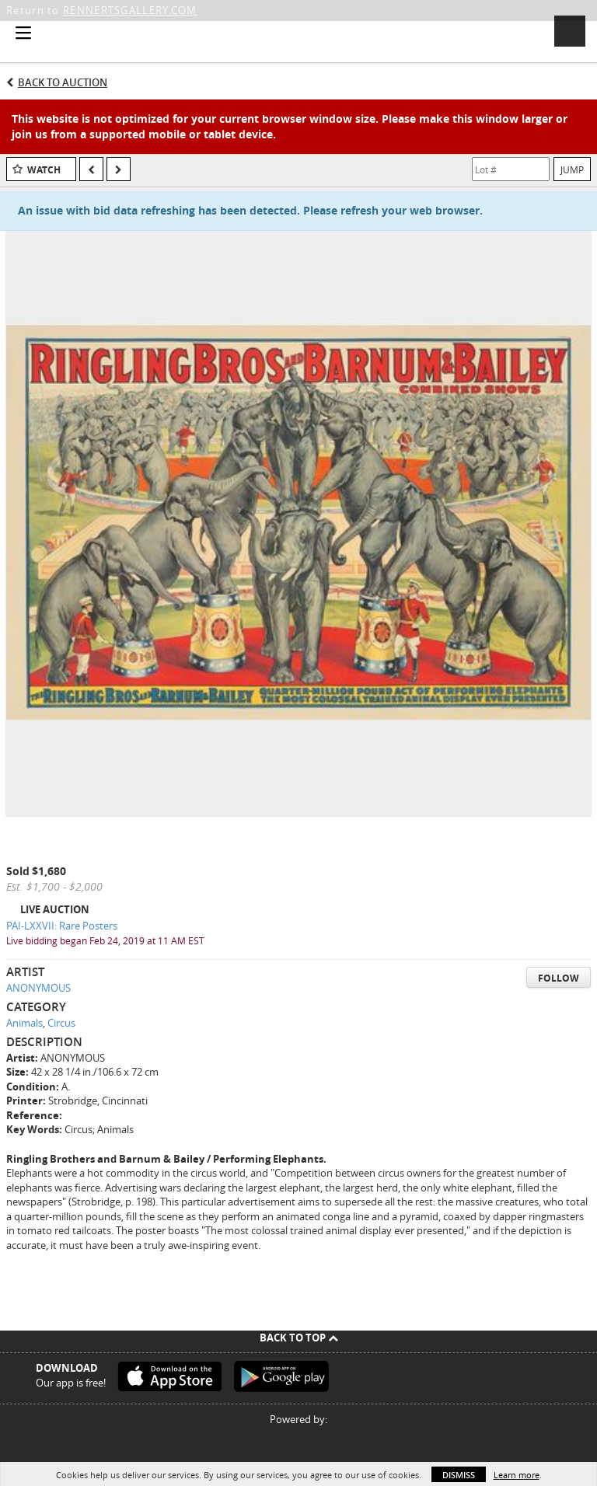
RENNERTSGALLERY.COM (130, 10)
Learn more (516, 1475)
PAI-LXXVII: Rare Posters (61, 926)
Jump (572, 169)
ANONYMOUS (38, 988)
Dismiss (458, 1475)
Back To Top (299, 1338)
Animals (24, 1023)
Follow (558, 978)
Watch (44, 169)
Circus (61, 1023)
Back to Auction (62, 82)
